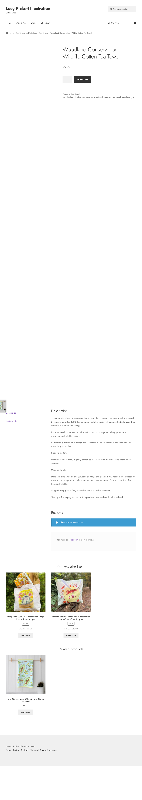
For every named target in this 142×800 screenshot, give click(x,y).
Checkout (45, 22)
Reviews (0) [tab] (11, 455)
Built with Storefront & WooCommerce (38, 784)
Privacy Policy (12, 784)
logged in (73, 573)
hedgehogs (80, 97)
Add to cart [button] (25, 669)
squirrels (107, 97)
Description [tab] (11, 446)
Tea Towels (43, 33)
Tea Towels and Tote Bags (26, 33)
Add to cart (82, 79)
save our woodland (94, 97)
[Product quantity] (67, 79)
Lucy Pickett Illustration (28, 8)
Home (8, 22)
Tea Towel (116, 97)
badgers (70, 97)
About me (21, 22)
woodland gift (128, 97)
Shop (33, 22)
